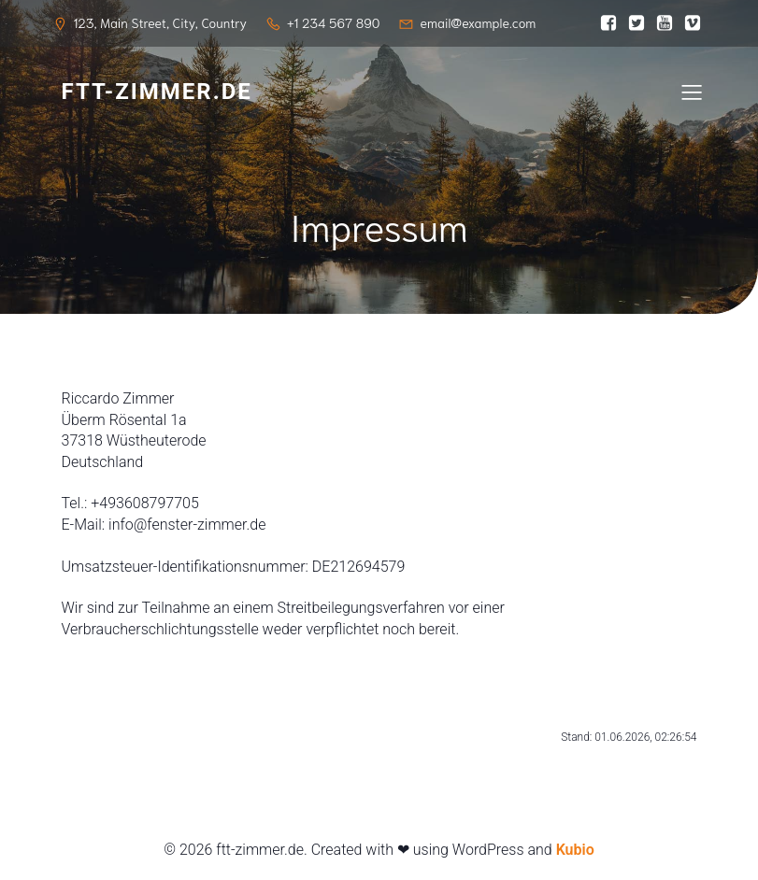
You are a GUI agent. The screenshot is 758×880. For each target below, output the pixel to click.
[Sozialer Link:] (608, 23)
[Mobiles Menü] (693, 92)
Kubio (575, 850)
